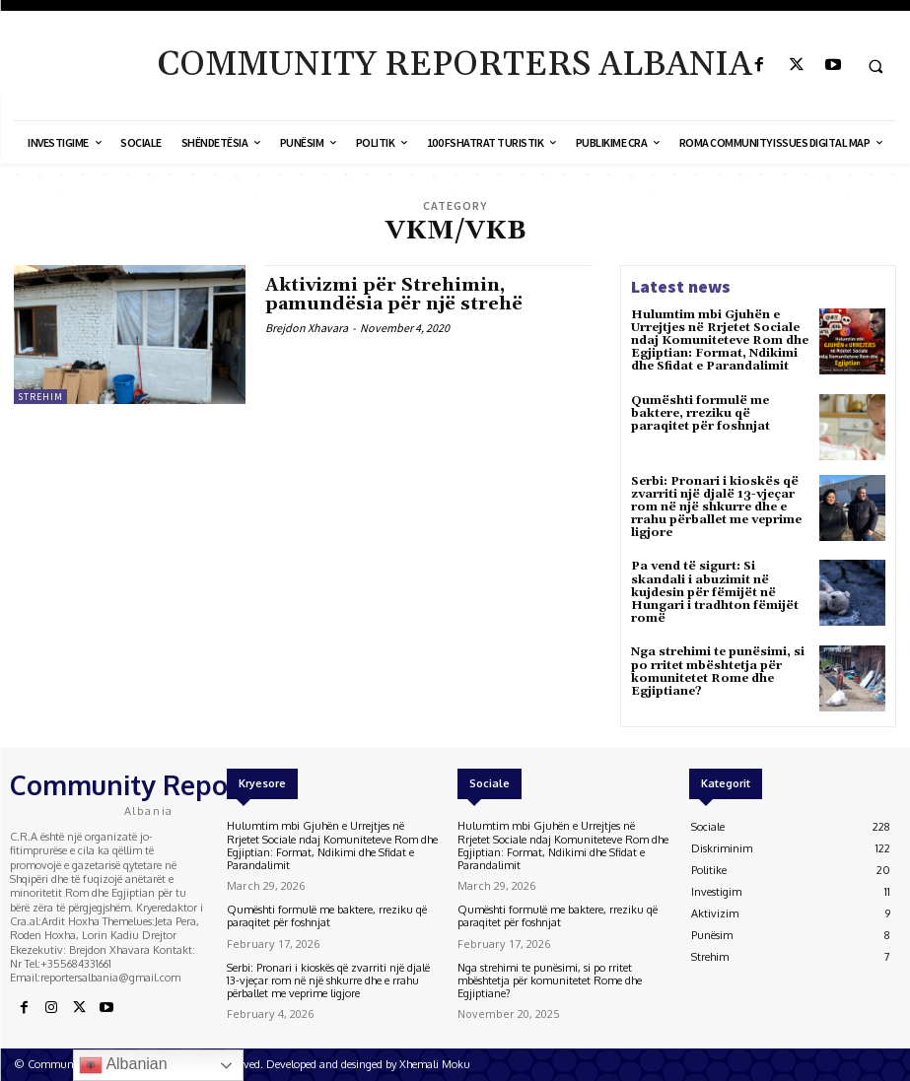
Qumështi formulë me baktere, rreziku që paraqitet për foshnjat (700, 413)
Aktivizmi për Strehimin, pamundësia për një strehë (394, 295)
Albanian (123, 1065)
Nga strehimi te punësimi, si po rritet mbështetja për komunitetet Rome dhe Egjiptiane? (718, 671)
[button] (875, 66)
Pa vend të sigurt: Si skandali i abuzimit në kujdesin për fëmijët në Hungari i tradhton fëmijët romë (715, 592)
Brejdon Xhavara (306, 327)
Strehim (40, 396)
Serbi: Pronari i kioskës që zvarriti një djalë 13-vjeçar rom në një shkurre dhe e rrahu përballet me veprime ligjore (716, 507)
